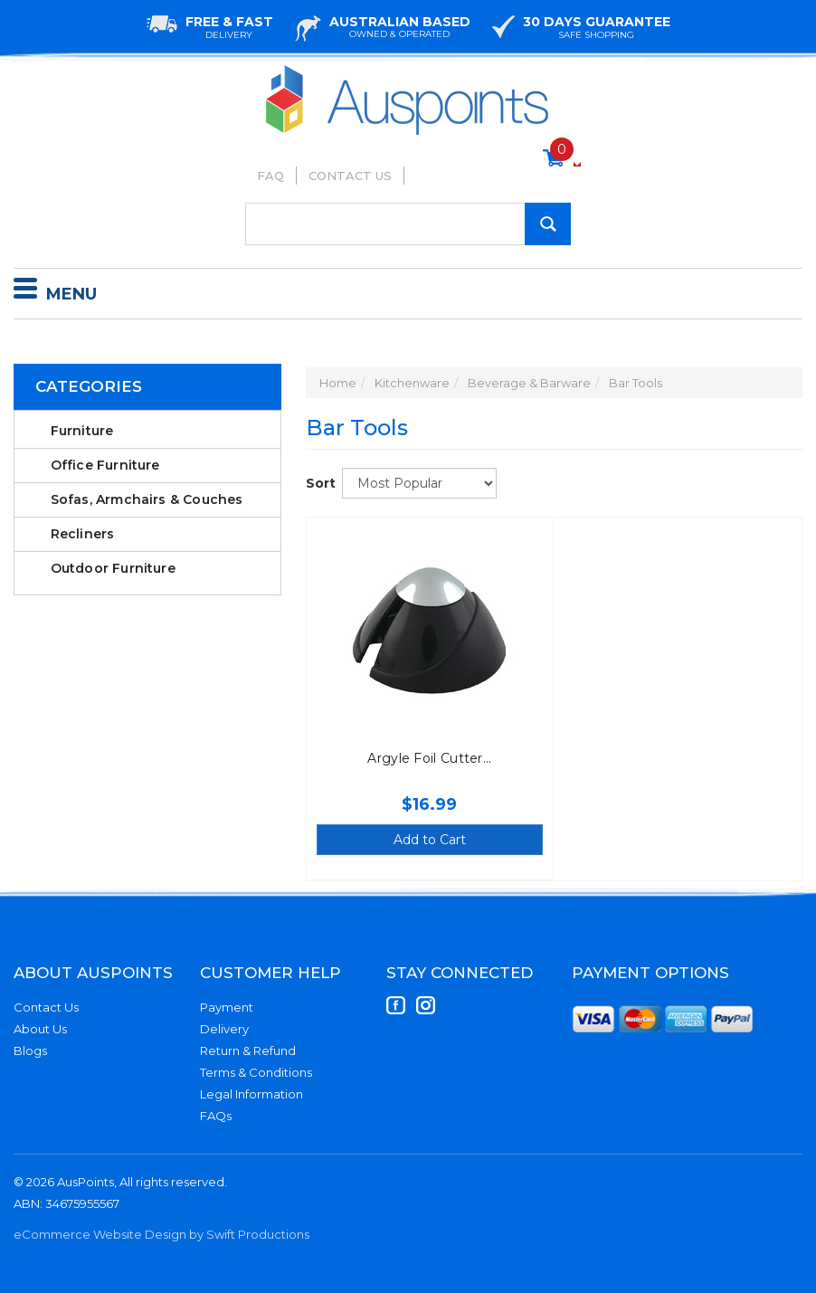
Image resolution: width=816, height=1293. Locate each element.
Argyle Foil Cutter (424, 758)
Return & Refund (248, 1050)
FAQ (270, 175)
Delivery (224, 1029)
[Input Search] (408, 224)
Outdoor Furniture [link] (113, 568)
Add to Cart (430, 840)
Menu (55, 291)
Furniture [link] (82, 431)
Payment (226, 1007)
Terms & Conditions (256, 1072)
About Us (40, 1029)
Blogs (30, 1050)
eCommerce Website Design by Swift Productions (161, 1234)
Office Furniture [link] (105, 465)
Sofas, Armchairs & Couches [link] (147, 499)
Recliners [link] (83, 534)
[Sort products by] (419, 483)
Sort (317, 483)
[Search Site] (548, 224)
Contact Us (350, 175)
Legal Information (251, 1094)
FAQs (216, 1115)
